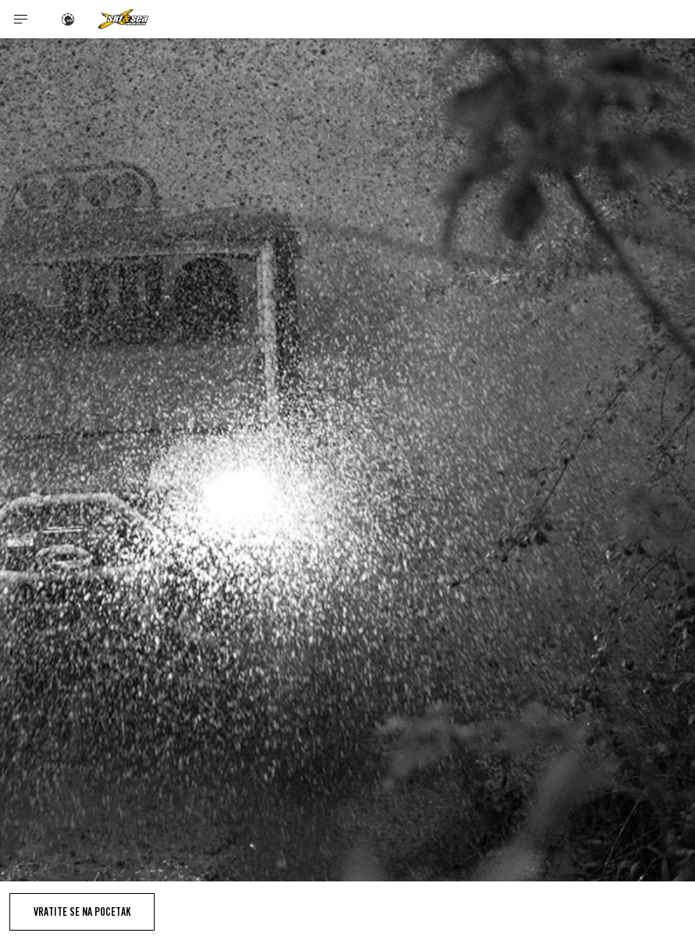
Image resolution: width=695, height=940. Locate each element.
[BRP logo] (68, 19)
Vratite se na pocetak (82, 912)
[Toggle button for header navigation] (21, 19)
